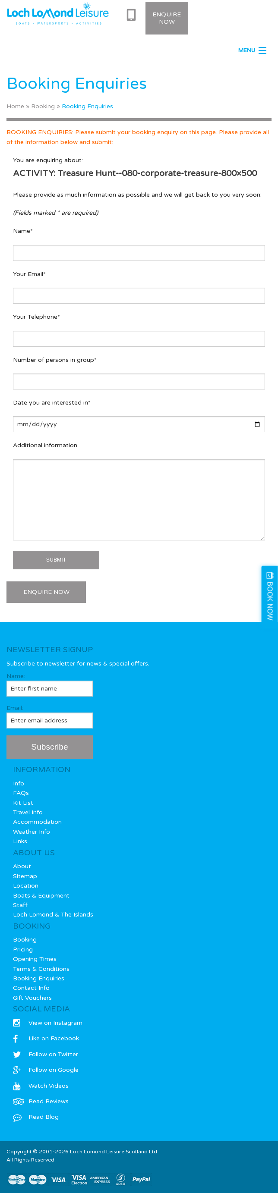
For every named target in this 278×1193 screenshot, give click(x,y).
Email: (49, 716)
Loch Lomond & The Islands (53, 914)
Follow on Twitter (45, 1054)
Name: (49, 684)
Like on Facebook (46, 1038)
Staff (20, 905)
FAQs (21, 793)
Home (15, 106)
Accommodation (37, 822)
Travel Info (28, 812)
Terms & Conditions (41, 969)
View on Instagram (47, 1023)
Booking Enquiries (38, 978)
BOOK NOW (270, 601)
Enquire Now (166, 18)
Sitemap (25, 876)
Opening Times (35, 959)
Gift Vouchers (32, 997)
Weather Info (31, 831)
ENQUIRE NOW (46, 592)
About (22, 866)
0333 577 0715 (132, 15)
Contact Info (31, 988)
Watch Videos (41, 1085)
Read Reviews (41, 1101)
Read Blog (36, 1117)
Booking (43, 106)
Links (20, 841)
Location (25, 885)
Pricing (23, 949)
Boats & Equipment (41, 895)
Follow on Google (46, 1070)
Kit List (23, 803)
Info (18, 783)
